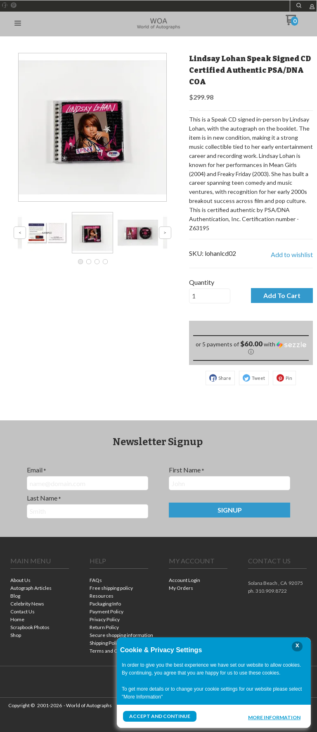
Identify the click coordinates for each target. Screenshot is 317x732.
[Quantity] (209, 296)
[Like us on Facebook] (5, 5)
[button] (298, 5)
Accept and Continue (159, 716)
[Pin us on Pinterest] (14, 5)
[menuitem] (39, 581)
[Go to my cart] (291, 22)
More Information (274, 717)
